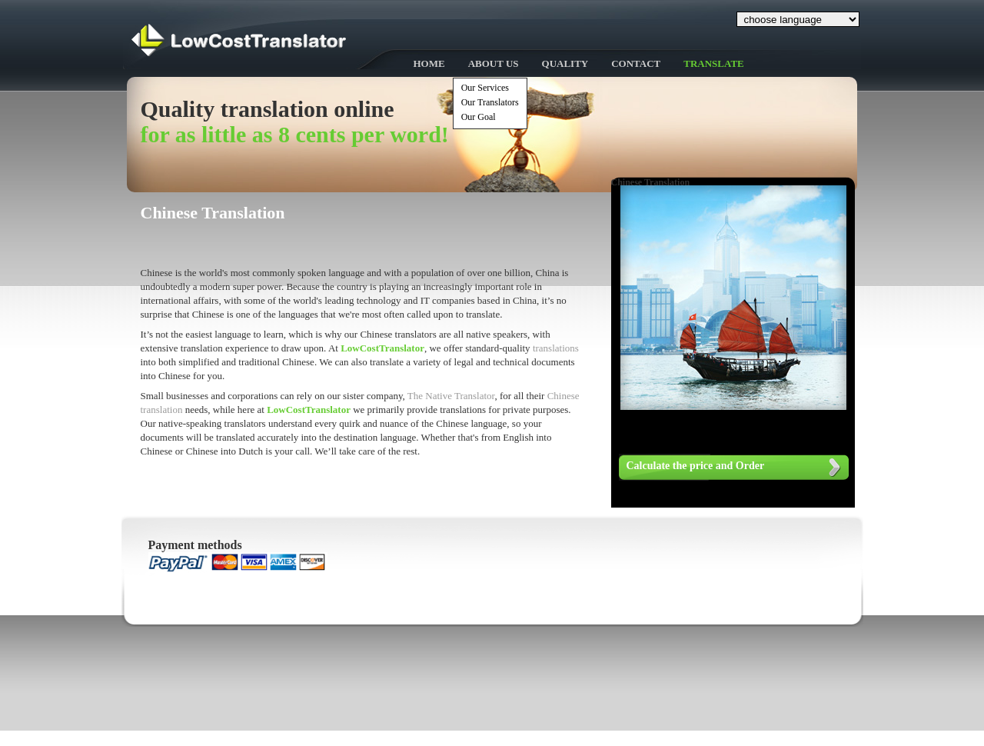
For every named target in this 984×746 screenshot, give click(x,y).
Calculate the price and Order (696, 465)
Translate (713, 63)
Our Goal (478, 117)
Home (429, 63)
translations (556, 348)
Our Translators (490, 102)
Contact (635, 63)
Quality (565, 63)
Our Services (485, 87)
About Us (493, 63)
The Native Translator (451, 395)
